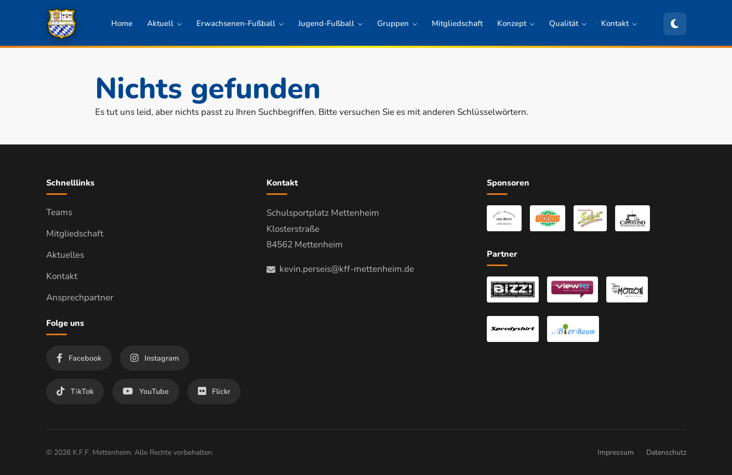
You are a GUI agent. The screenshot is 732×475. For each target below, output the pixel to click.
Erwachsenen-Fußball (240, 23)
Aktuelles (65, 255)
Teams (59, 212)
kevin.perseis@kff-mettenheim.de (340, 269)
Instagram (154, 358)
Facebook (79, 358)
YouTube (146, 391)
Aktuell (164, 23)
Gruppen (397, 23)
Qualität (568, 23)
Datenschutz (666, 452)
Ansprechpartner (79, 298)
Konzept (516, 23)
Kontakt (619, 23)
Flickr (214, 391)
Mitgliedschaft (457, 23)
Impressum (615, 452)
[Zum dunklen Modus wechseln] (674, 23)
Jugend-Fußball (330, 23)
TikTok (75, 391)
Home (121, 23)
